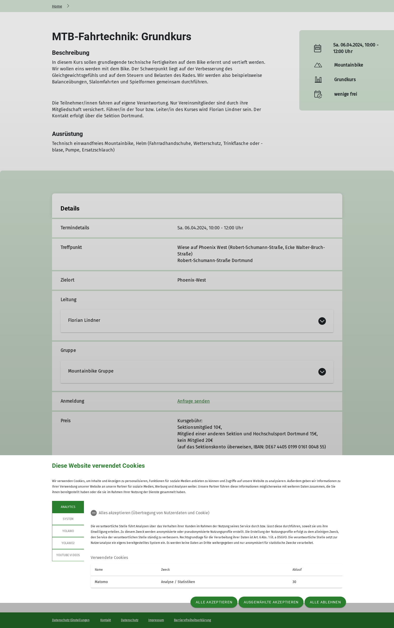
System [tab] (68, 519)
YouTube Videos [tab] (68, 555)
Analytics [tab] (68, 507)
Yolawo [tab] (68, 531)
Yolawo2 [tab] (67, 543)
